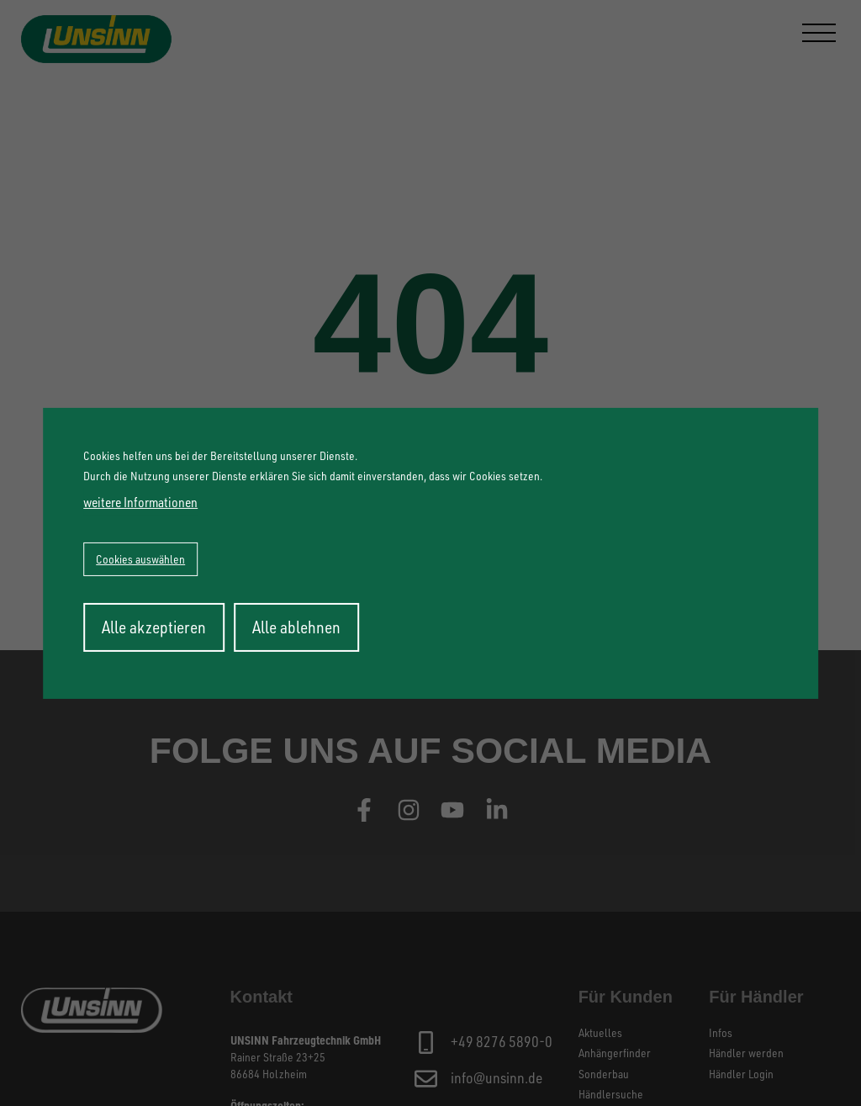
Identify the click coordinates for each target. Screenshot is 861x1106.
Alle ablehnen (296, 627)
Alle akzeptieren (154, 627)
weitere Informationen (140, 502)
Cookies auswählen (140, 559)
